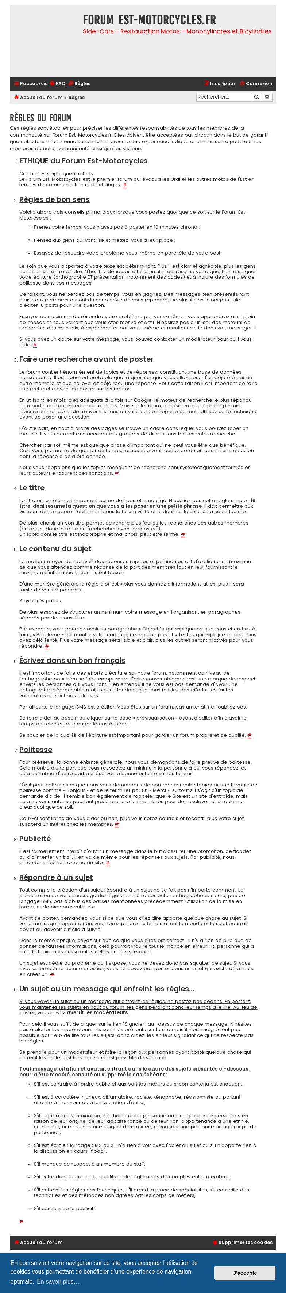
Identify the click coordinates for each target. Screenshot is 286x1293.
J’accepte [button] (245, 1273)
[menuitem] (57, 84)
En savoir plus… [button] (58, 1281)
